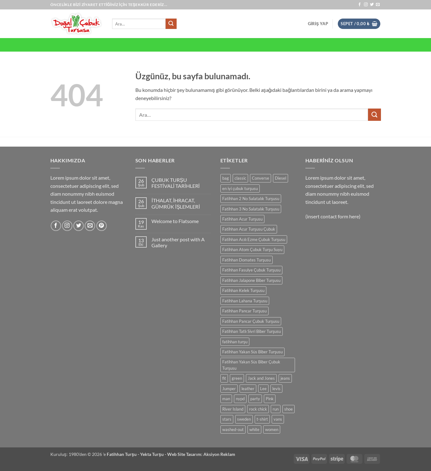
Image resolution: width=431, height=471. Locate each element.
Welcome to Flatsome (175, 221)
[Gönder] (171, 24)
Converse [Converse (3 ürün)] (260, 178)
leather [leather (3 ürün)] (247, 388)
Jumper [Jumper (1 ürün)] (229, 388)
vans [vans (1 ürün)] (278, 419)
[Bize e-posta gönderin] (378, 5)
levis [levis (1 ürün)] (276, 388)
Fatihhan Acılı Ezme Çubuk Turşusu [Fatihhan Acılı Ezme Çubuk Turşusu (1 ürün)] (253, 239)
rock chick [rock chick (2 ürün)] (258, 409)
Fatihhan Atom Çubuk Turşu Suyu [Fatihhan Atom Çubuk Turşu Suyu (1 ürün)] (252, 249)
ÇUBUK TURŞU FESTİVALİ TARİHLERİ (175, 183)
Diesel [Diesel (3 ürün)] (280, 178)
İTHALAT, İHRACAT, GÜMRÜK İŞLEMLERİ (175, 203)
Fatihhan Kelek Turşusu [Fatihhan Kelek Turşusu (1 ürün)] (243, 290)
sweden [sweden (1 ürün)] (244, 419)
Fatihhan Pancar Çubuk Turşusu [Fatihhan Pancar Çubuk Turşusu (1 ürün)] (250, 321)
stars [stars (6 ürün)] (226, 419)
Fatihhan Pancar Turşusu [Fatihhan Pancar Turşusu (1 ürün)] (244, 310)
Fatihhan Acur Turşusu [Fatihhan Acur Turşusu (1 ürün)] (242, 218)
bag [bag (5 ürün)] (225, 178)
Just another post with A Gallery (178, 242)
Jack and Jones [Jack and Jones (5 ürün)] (261, 378)
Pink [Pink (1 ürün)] (270, 398)
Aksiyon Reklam (219, 454)
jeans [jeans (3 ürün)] (285, 378)
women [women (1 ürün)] (271, 429)
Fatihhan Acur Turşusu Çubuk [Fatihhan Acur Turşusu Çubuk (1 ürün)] (248, 229)
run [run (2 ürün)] (276, 409)
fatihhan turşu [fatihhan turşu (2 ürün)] (234, 341)
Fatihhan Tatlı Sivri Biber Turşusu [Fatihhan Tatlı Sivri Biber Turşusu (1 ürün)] (251, 331)
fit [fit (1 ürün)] (224, 378)
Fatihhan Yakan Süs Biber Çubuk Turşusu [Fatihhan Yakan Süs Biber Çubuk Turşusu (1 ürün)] (251, 365)
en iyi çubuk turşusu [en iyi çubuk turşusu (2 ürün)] (240, 188)
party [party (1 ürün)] (255, 398)
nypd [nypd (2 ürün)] (240, 398)
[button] (318, 23)
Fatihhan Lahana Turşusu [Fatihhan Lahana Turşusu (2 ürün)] (244, 300)
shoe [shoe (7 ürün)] (288, 409)
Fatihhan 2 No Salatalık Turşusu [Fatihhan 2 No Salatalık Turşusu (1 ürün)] (250, 198)
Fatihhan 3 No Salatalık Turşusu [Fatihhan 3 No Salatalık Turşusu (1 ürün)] (250, 208)
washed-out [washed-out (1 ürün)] (233, 429)
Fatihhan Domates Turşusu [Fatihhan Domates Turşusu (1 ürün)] (246, 259)
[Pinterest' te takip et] (101, 226)
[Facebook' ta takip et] (359, 5)
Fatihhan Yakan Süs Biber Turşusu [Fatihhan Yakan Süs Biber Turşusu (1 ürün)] (252, 351)
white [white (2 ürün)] (254, 429)
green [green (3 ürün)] (237, 378)
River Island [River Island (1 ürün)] (232, 409)
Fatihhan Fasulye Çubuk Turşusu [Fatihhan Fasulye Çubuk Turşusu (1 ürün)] (251, 269)
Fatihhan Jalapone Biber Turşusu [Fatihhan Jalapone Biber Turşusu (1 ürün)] (251, 280)
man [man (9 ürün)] (226, 398)
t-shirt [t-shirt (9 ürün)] (262, 419)
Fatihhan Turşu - (123, 454)
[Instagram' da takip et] (366, 5)
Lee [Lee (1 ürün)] (263, 388)
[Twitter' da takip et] (372, 5)
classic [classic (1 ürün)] (240, 178)
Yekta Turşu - (153, 454)
